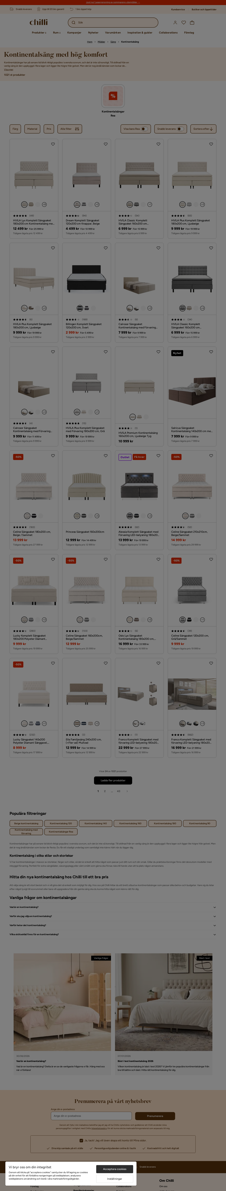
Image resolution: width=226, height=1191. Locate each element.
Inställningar (114, 1178)
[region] (71, 1174)
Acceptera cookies (114, 1169)
